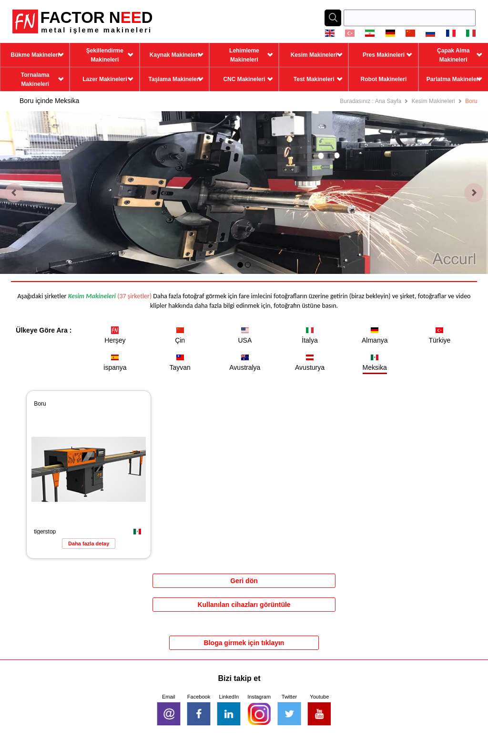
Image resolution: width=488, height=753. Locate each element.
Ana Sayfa (388, 101)
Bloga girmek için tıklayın (244, 643)
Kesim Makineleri (433, 101)
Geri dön (244, 581)
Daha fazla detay (88, 543)
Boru (471, 101)
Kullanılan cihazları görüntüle (243, 604)
